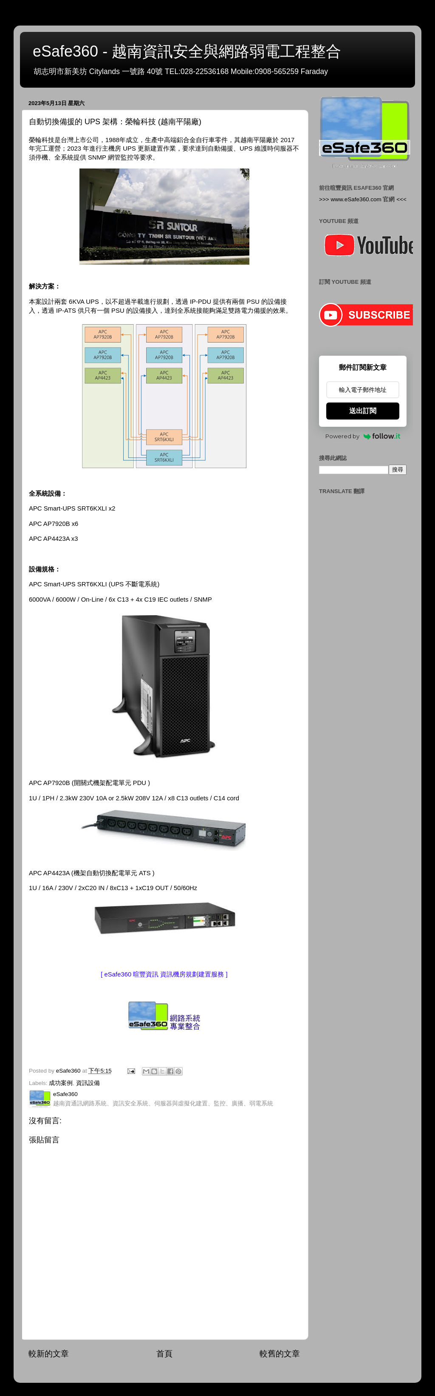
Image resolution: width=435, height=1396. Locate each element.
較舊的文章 (280, 1353)
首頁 (164, 1353)
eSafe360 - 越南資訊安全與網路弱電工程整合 (187, 51)
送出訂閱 (362, 411)
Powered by (363, 436)
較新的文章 (48, 1353)
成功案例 (61, 1083)
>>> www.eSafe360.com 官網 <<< (363, 199)
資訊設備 (88, 1083)
